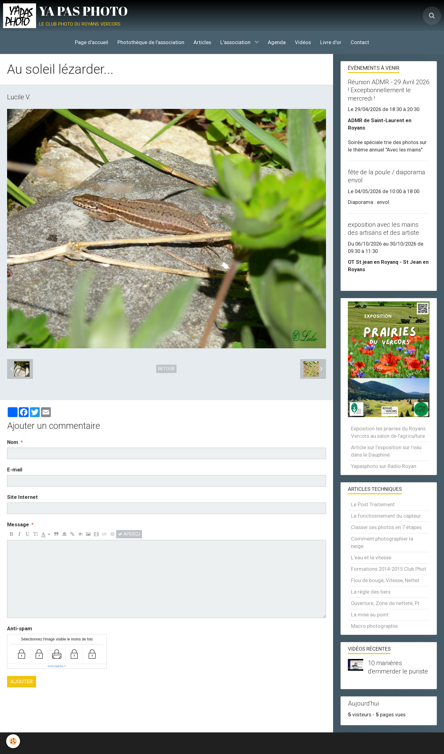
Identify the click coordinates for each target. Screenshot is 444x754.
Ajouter (21, 681)
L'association (236, 42)
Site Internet (22, 497)
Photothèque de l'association (150, 42)
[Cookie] (13, 741)
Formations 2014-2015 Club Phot (388, 569)
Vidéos (303, 42)
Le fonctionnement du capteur (386, 516)
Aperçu (129, 534)
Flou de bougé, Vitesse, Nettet (385, 580)
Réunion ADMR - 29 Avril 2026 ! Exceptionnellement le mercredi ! (389, 90)
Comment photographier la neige (382, 542)
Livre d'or (330, 42)
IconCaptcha (55, 666)
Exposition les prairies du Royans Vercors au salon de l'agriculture (388, 432)
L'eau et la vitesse (371, 557)
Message (18, 524)
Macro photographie (374, 626)
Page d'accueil (91, 42)
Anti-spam (19, 628)
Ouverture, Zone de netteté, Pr (385, 603)
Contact (360, 42)
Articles (202, 42)
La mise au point (370, 614)
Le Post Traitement (373, 504)
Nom (12, 442)
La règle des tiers (370, 592)
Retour (166, 368)
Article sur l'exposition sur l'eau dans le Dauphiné (386, 451)
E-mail (14, 469)
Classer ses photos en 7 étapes (386, 527)
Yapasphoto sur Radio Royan (383, 466)
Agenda (277, 42)
